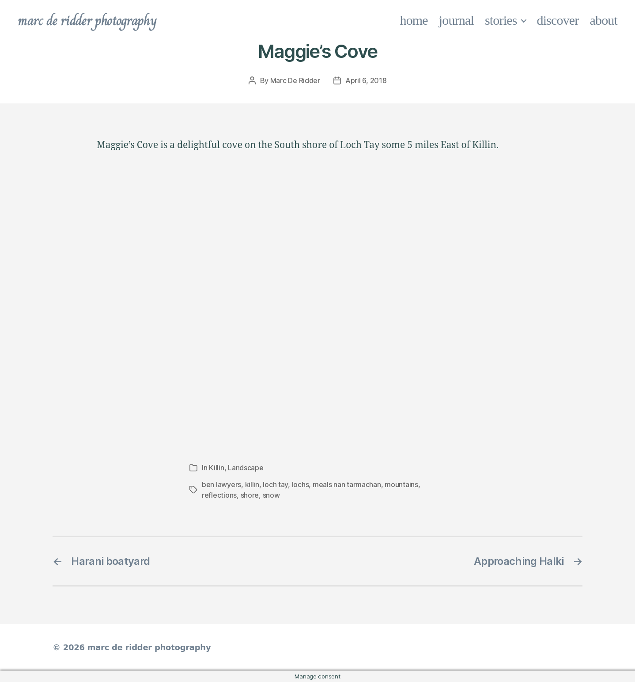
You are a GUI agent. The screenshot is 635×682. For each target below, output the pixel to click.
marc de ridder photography (87, 20)
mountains (401, 484)
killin (252, 484)
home (414, 20)
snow (271, 495)
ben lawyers (221, 484)
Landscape (246, 467)
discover (558, 20)
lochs (300, 484)
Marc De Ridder (295, 80)
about (604, 20)
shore (250, 495)
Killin (216, 467)
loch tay (275, 484)
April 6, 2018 (366, 80)
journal (456, 20)
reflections (219, 495)
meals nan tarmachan (347, 484)
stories (501, 20)
